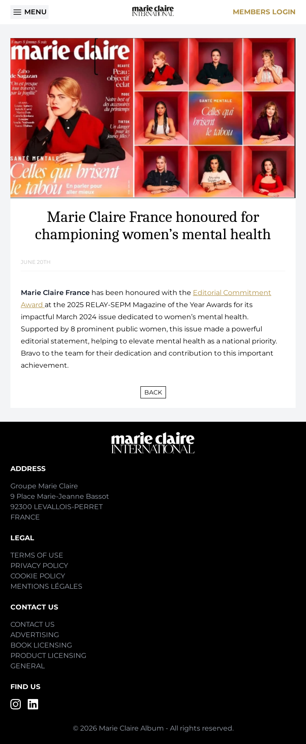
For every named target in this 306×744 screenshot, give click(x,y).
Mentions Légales (46, 586)
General (27, 666)
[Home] (153, 10)
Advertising (34, 635)
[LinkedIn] (33, 704)
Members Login (264, 12)
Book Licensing (41, 645)
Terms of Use (36, 555)
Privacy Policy (39, 565)
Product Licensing (48, 655)
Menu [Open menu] (29, 12)
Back (153, 392)
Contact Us (32, 624)
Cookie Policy (37, 576)
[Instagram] (15, 704)
